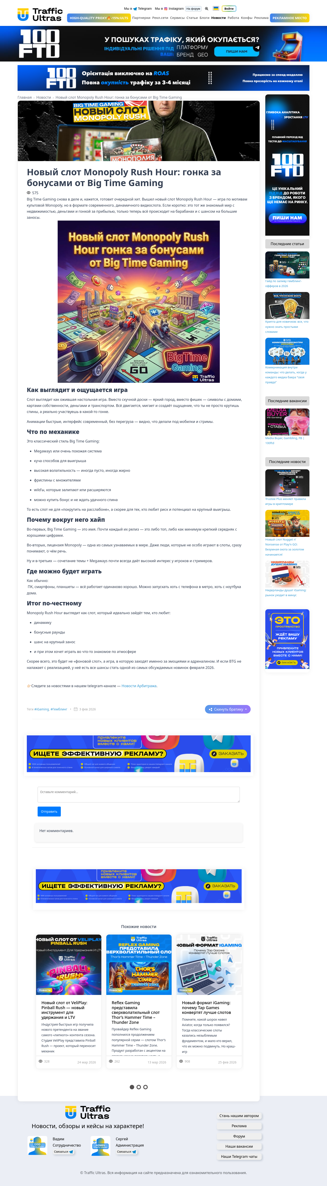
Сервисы (177, 17)
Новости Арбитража (139, 685)
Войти (229, 9)
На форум (193, 8)
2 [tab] (138, 1087)
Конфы (246, 17)
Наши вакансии (239, 1146)
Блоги (204, 17)
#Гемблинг (58, 709)
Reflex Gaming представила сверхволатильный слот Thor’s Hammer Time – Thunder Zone (136, 1012)
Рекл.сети (160, 17)
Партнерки (141, 17)
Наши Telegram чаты (239, 1156)
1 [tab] (132, 1087)
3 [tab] (145, 1087)
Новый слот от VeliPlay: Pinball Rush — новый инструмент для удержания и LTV (64, 1010)
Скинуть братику (229, 709)
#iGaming (41, 709)
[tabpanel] (69, 1007)
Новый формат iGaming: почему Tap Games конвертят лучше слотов (206, 1007)
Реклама (261, 17)
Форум (239, 1136)
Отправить (49, 811)
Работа (233, 17)
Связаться (63, 1152)
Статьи (192, 17)
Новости (218, 17)
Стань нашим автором (239, 1115)
